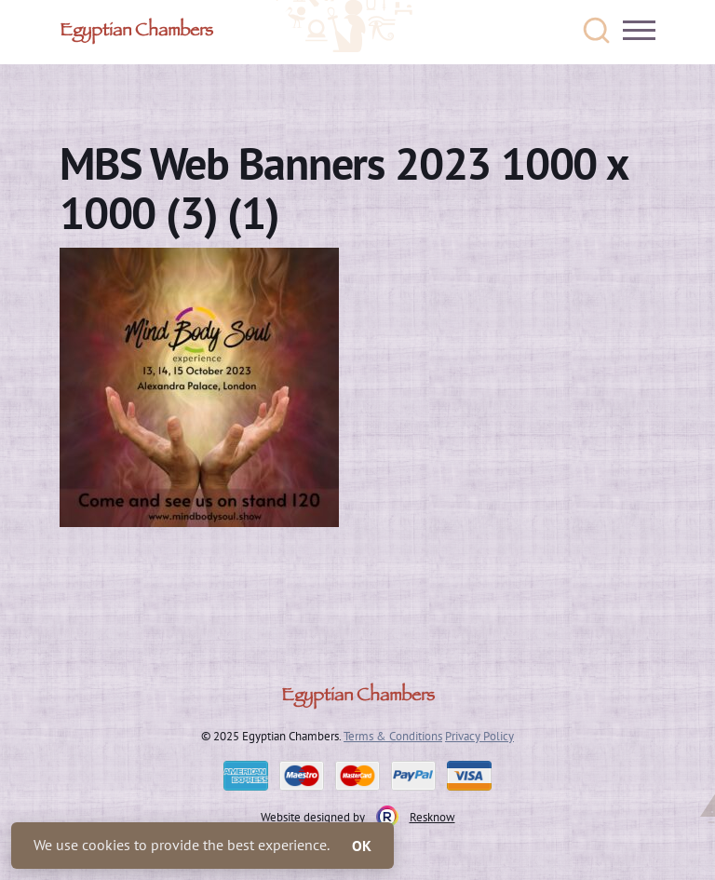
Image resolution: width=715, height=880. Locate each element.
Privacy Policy (479, 735)
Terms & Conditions (393, 735)
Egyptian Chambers (136, 33)
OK (361, 845)
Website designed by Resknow (358, 817)
